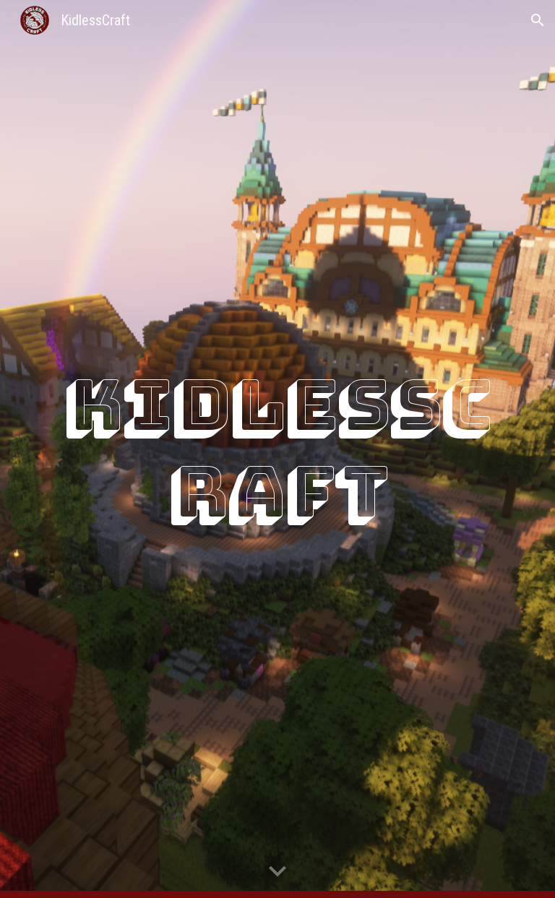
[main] (277, 449)
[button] (537, 20)
